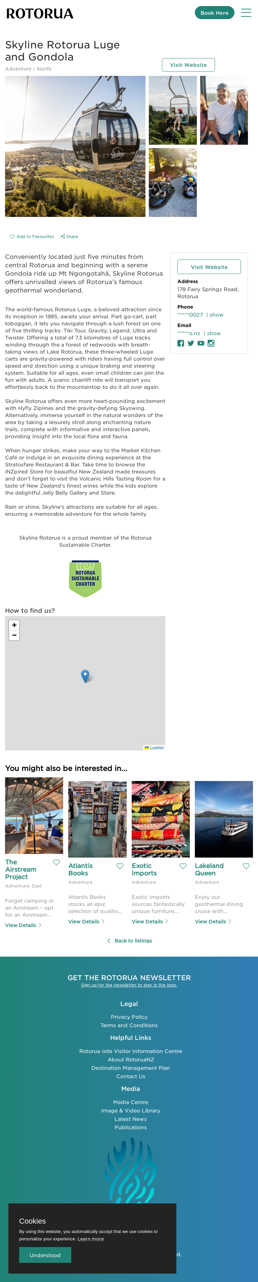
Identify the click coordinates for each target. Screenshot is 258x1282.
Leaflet (154, 747)
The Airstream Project (21, 869)
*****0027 (190, 314)
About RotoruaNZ (131, 1058)
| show (215, 314)
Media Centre (130, 1101)
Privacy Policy (129, 1016)
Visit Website (188, 64)
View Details (23, 924)
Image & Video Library (130, 1109)
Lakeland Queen (210, 869)
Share (69, 236)
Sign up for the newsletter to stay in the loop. (129, 984)
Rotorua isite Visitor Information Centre (130, 1050)
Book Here (215, 12)
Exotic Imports (144, 869)
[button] (85, 676)
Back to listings (129, 940)
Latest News (131, 1118)
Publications (131, 1126)
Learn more (91, 1238)
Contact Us (130, 1075)
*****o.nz (188, 333)
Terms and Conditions (129, 1024)
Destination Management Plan (130, 1067)
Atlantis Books (81, 869)
